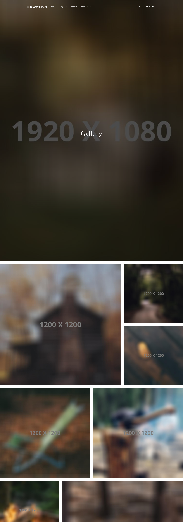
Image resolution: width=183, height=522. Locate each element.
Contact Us (149, 7)
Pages (62, 6)
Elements (85, 6)
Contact (73, 6)
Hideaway (37, 7)
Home (53, 6)
